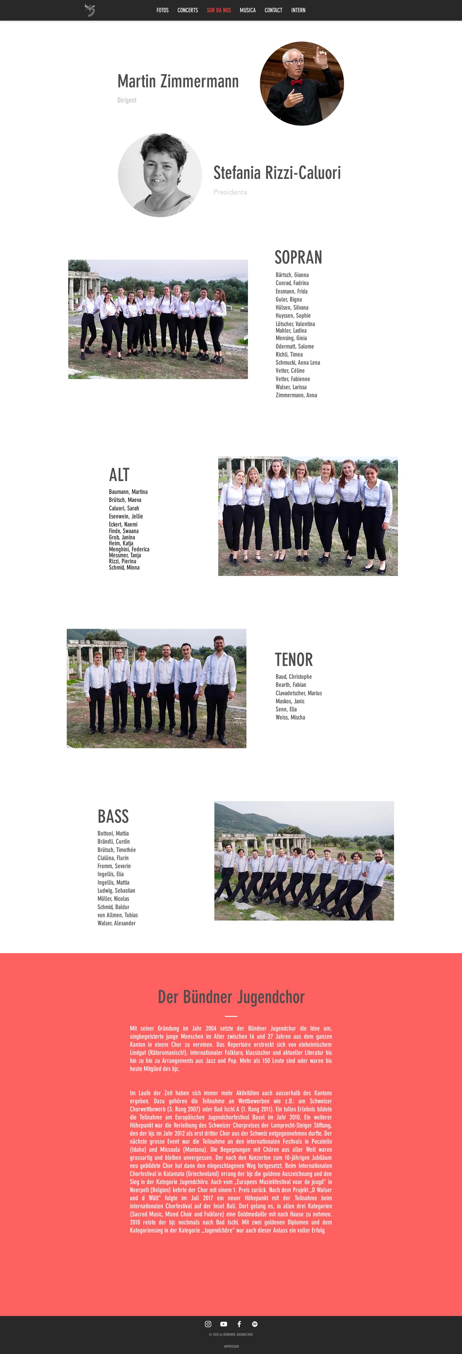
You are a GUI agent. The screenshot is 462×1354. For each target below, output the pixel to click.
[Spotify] (255, 1324)
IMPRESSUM (231, 1346)
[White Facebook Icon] (239, 1324)
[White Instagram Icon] (208, 1324)
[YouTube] (223, 1324)
